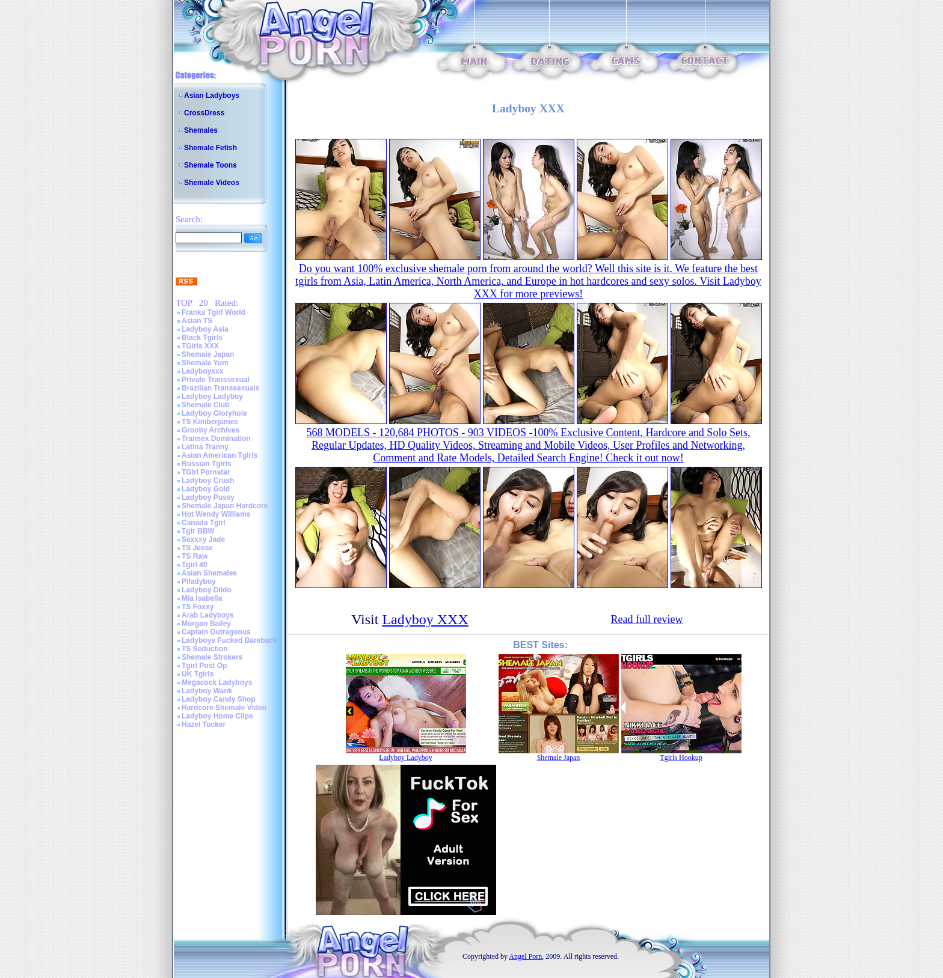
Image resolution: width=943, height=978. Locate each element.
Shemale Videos (211, 182)
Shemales (201, 130)
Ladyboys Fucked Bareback (229, 640)
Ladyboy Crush (208, 480)
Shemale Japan (208, 354)
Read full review (647, 619)
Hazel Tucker (204, 724)
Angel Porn (525, 956)
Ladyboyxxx (202, 371)
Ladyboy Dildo (207, 590)
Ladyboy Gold (206, 489)
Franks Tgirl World (213, 312)
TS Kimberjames (210, 422)
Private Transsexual (216, 379)
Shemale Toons (210, 165)
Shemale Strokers (212, 657)
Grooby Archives (210, 430)
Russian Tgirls (207, 464)
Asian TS (197, 321)
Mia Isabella (202, 598)
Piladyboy (199, 581)
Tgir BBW (198, 531)
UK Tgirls (197, 674)
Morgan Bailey (206, 623)
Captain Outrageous (216, 632)
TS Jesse (197, 548)
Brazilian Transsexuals (220, 388)
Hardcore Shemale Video (224, 707)
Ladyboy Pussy (208, 497)
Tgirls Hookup (681, 757)
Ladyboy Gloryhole (214, 413)
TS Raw (194, 556)
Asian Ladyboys (211, 95)
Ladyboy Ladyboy (212, 396)
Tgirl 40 (194, 564)
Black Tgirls (202, 337)
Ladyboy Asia (205, 329)
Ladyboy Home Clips (217, 716)
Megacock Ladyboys (217, 682)
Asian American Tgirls (219, 455)
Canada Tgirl (204, 522)
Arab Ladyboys (208, 615)
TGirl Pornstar (206, 472)
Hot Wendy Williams (216, 514)
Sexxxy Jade (203, 539)
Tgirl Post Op (204, 665)
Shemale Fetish (210, 148)
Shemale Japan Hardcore (225, 506)
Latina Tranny (205, 447)
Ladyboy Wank (207, 691)
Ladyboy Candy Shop (219, 699)
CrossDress (204, 113)
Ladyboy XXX (425, 619)
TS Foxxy (197, 607)
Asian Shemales (209, 573)
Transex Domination (216, 438)
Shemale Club (205, 405)
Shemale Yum (205, 363)
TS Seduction (205, 649)
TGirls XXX (200, 346)
